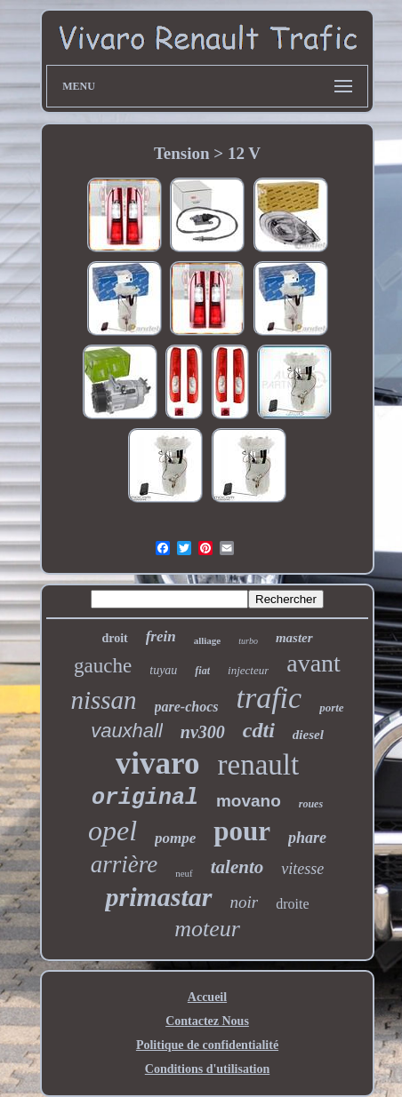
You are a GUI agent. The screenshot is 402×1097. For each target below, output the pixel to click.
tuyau (163, 670)
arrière (124, 864)
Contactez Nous (207, 1021)
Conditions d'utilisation (207, 1069)
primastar (158, 896)
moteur (207, 929)
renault (259, 765)
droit (114, 638)
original (145, 798)
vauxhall (127, 730)
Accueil (207, 997)
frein (161, 636)
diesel (308, 734)
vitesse (302, 869)
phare (307, 838)
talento (237, 867)
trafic (269, 697)
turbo (248, 641)
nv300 (203, 732)
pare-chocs (187, 706)
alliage (207, 640)
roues (311, 804)
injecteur (248, 670)
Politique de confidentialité (207, 1045)
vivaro (158, 763)
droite (292, 903)
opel (112, 831)
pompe (175, 838)
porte (331, 707)
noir (244, 902)
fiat (202, 670)
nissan (103, 700)
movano (248, 800)
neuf (184, 873)
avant (313, 663)
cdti (259, 730)
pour (241, 831)
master (294, 638)
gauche (103, 666)
